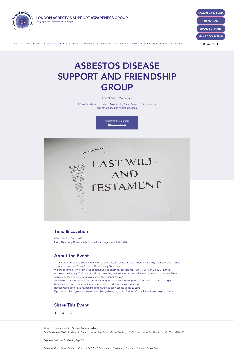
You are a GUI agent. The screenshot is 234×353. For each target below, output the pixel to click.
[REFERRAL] (211, 20)
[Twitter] (204, 43)
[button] (210, 12)
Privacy (140, 348)
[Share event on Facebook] (55, 313)
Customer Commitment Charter (59, 348)
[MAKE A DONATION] (210, 36)
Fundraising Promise (123, 348)
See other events (117, 124)
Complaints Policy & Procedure (94, 348)
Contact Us (152, 348)
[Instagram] (212, 43)
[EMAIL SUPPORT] (211, 28)
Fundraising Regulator (74, 340)
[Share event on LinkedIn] (70, 313)
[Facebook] (217, 43)
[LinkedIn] (208, 43)
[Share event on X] (62, 313)
